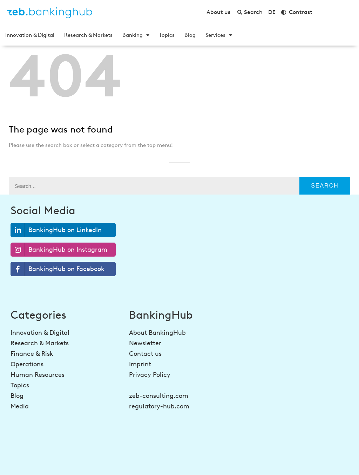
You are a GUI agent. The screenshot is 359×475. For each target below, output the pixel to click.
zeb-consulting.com (158, 396)
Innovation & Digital (29, 35)
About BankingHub (157, 333)
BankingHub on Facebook (57, 269)
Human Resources (38, 375)
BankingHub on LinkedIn (56, 230)
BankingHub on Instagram (59, 250)
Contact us (145, 354)
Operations (27, 364)
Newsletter (145, 343)
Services (218, 35)
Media (20, 406)
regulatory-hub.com (159, 406)
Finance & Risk (32, 354)
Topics (167, 35)
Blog (190, 35)
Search (325, 186)
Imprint (140, 364)
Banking (135, 35)
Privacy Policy (149, 375)
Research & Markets (88, 35)
